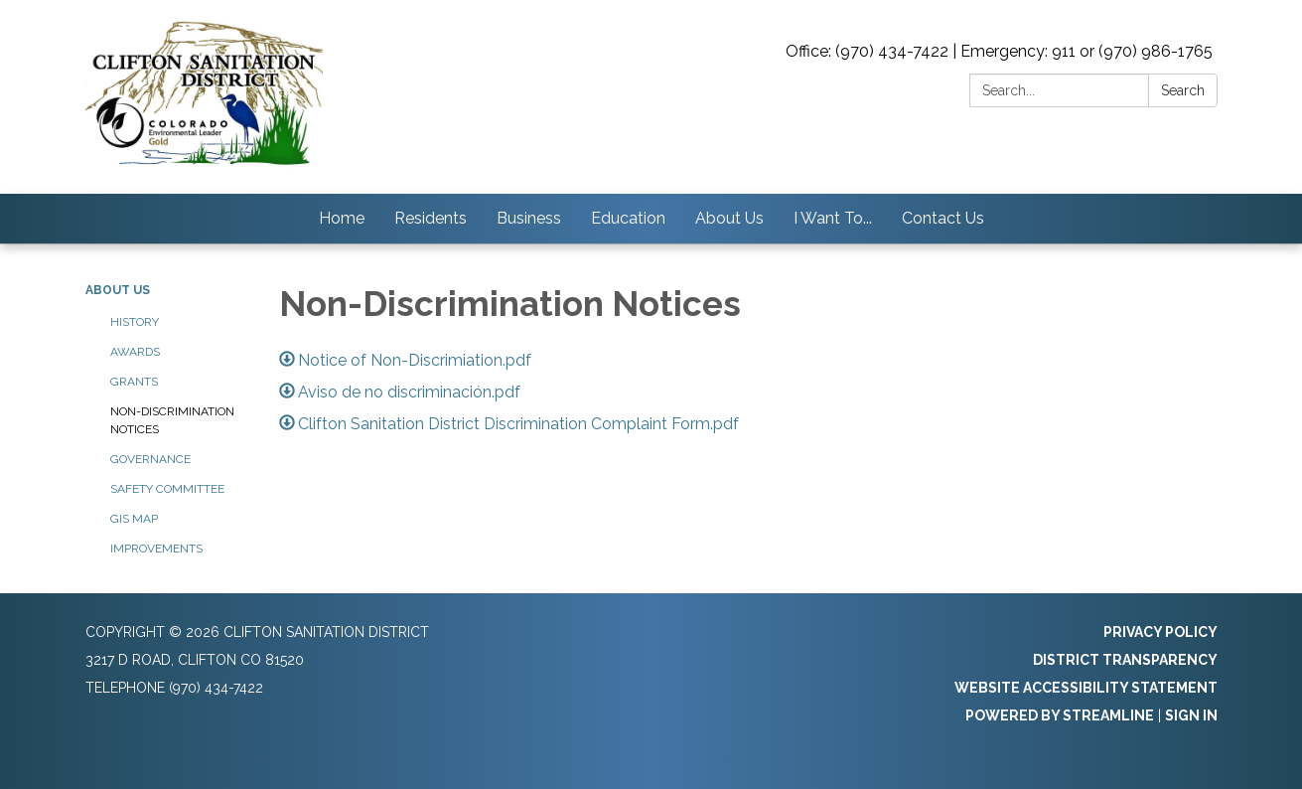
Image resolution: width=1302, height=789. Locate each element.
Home (341, 218)
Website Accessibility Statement (1086, 688)
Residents (430, 218)
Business (529, 218)
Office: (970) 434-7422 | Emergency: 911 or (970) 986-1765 (999, 51)
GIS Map (134, 519)
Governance (150, 459)
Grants (134, 382)
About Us (729, 218)
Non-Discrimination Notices (172, 420)
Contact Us (943, 218)
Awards (135, 352)
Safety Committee (167, 489)
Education (628, 218)
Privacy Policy (1160, 632)
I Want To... (833, 218)
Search (1183, 90)
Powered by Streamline (1059, 715)
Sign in (1191, 715)
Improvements (156, 548)
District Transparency (1125, 660)
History (134, 322)
